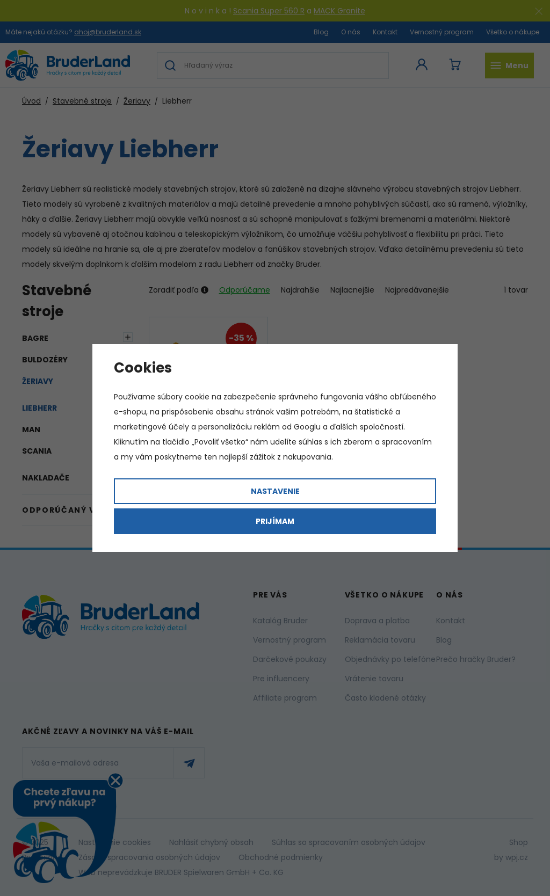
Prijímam (275, 521)
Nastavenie (275, 491)
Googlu (307, 426)
